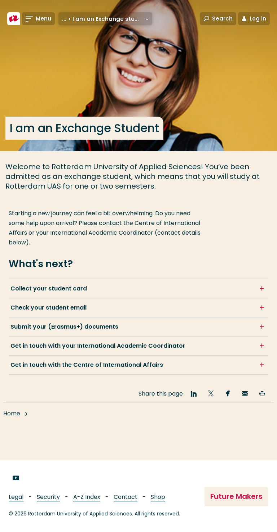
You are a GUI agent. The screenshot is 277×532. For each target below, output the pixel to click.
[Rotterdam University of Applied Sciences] (13, 18)
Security (48, 497)
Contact (125, 497)
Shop (158, 497)
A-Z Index (86, 497)
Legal (16, 497)
